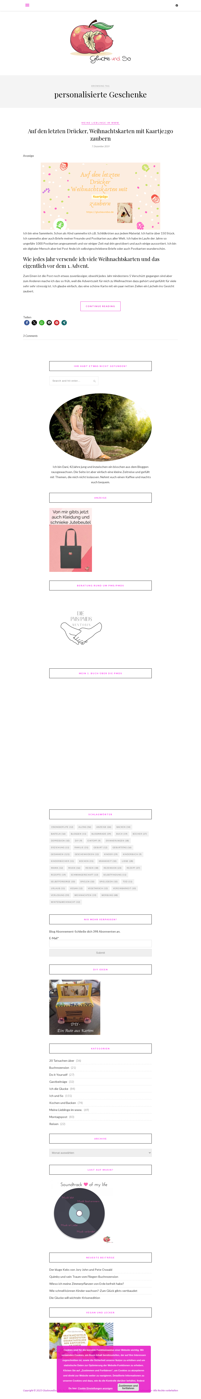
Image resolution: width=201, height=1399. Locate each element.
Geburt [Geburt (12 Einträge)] (101, 847)
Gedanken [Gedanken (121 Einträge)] (60, 854)
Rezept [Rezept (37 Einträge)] (133, 868)
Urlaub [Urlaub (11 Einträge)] (58, 888)
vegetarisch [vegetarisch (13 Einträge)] (98, 888)
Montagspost (58, 1117)
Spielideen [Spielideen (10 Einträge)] (109, 881)
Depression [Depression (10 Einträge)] (60, 840)
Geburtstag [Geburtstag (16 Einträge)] (122, 847)
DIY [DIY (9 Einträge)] (78, 840)
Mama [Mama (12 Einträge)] (57, 868)
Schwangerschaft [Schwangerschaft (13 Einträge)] (84, 875)
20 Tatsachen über (61, 1060)
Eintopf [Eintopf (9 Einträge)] (94, 840)
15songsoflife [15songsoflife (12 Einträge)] (62, 827)
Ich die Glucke (58, 1088)
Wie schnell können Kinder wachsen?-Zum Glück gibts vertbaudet (93, 1290)
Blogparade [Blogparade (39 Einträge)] (101, 834)
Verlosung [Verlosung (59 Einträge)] (60, 895)
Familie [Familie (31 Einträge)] (81, 847)
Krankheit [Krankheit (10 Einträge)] (108, 861)
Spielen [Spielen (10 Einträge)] (87, 881)
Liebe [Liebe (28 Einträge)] (127, 861)
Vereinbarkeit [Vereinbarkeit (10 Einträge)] (124, 888)
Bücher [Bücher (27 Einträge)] (140, 834)
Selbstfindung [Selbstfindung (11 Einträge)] (115, 875)
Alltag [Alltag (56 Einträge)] (85, 827)
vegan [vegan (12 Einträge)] (76, 888)
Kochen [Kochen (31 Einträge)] (86, 861)
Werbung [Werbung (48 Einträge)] (110, 895)
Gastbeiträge (58, 1081)
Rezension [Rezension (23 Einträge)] (113, 868)
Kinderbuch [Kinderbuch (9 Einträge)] (132, 854)
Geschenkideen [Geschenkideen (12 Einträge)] (87, 854)
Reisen (53, 1124)
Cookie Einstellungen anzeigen (95, 1388)
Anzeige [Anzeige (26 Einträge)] (103, 827)
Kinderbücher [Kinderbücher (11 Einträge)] (62, 861)
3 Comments (30, 335)
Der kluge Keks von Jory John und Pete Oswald (80, 1269)
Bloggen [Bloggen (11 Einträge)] (78, 834)
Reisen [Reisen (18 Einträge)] (92, 868)
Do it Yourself (58, 1074)
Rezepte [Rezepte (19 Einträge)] (58, 875)
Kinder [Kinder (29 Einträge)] (111, 854)
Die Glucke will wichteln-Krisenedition (74, 1297)
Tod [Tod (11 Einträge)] (128, 881)
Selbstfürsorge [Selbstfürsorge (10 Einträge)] (63, 881)
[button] (26, 322)
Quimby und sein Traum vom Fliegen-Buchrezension (83, 1276)
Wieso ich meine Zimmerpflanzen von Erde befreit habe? (86, 1283)
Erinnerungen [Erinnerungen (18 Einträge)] (117, 840)
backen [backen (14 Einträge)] (124, 827)
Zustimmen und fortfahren (128, 1387)
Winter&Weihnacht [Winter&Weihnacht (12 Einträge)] (65, 902)
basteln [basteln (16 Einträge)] (58, 834)
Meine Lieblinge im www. (101, 122)
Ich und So (56, 1096)
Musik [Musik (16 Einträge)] (74, 868)
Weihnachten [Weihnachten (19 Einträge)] (85, 895)
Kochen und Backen (62, 1103)
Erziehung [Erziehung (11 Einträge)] (60, 847)
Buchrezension (59, 1067)
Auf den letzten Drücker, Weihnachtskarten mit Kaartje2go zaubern (100, 134)
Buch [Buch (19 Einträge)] (122, 834)
